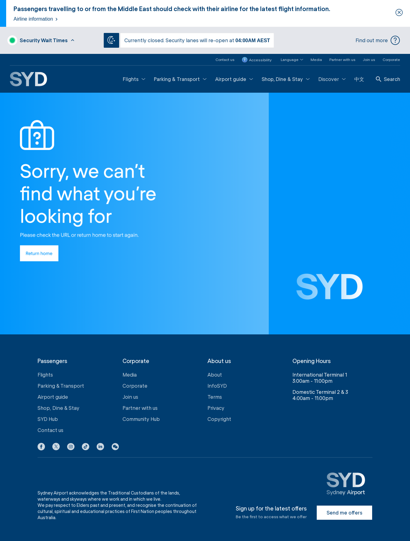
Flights (134, 79)
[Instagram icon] (70, 447)
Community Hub (141, 419)
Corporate (391, 59)
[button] (288, 59)
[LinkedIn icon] (100, 447)
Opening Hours (311, 361)
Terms (214, 397)
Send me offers (344, 512)
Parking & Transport (180, 79)
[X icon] (56, 447)
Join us (369, 59)
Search (388, 79)
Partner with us (342, 59)
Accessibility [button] (256, 60)
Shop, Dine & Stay (286, 79)
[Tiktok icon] (85, 447)
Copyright (219, 419)
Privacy (215, 408)
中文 (359, 79)
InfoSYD (217, 386)
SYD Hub (48, 419)
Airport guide (234, 79)
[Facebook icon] (41, 447)
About (214, 374)
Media (316, 59)
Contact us (225, 59)
